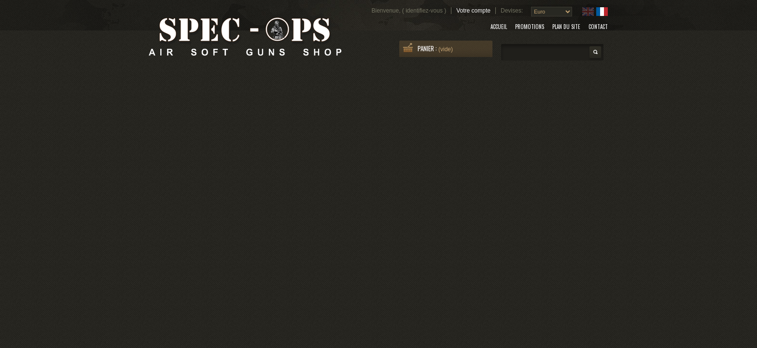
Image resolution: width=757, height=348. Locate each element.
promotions (529, 26)
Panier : (428, 48)
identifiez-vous (424, 10)
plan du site (566, 26)
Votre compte (473, 10)
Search (595, 52)
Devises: (512, 10)
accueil (499, 26)
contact (598, 26)
